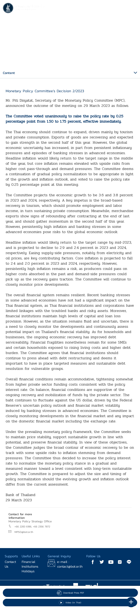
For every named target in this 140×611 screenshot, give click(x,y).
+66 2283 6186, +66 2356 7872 (32, 527)
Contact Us (10, 564)
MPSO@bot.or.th (24, 532)
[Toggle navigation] (133, 8)
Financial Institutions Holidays (30, 566)
